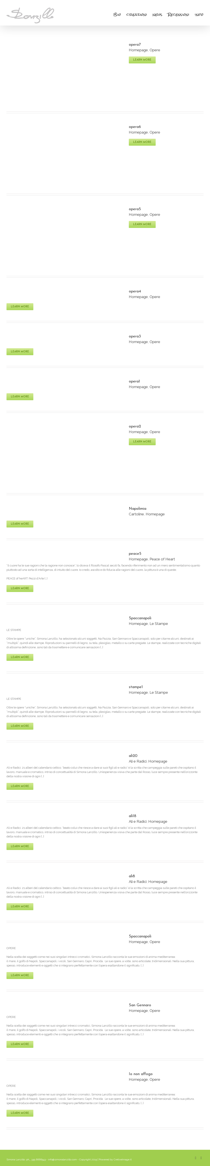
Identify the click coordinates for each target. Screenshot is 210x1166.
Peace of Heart (162, 559)
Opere (155, 50)
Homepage (138, 50)
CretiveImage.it (123, 1159)
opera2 (135, 426)
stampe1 (136, 687)
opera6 (135, 127)
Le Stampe (159, 623)
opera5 (135, 209)
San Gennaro (140, 1005)
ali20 (133, 756)
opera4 (135, 291)
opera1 (134, 381)
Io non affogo (141, 1074)
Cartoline (136, 514)
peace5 (135, 554)
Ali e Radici (138, 761)
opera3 (135, 336)
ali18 (132, 816)
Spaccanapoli (140, 618)
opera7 (135, 45)
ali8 (132, 876)
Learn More (142, 60)
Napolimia (137, 509)
